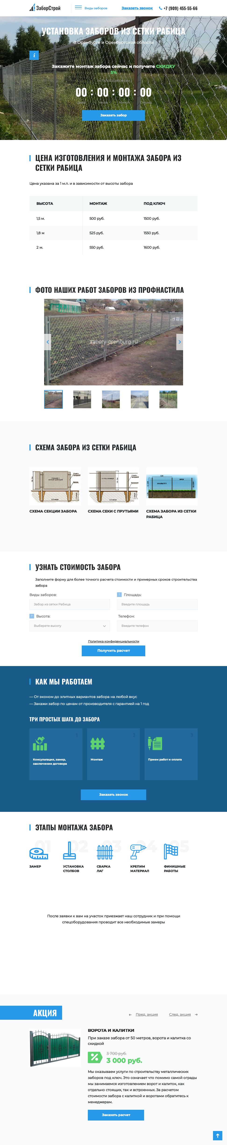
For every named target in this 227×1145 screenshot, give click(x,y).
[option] (113, 342)
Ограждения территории (52, 1111)
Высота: (43, 616)
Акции (134, 1111)
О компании (140, 1090)
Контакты (137, 1118)
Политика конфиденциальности (113, 642)
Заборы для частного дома (54, 1097)
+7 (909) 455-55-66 (178, 8)
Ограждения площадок (50, 1104)
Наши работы (141, 1097)
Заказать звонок (113, 796)
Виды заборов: (43, 594)
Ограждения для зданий (51, 1118)
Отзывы (136, 1104)
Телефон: (126, 616)
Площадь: (132, 594)
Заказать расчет (119, 1034)
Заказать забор (113, 116)
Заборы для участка (47, 1090)
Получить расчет (113, 654)
